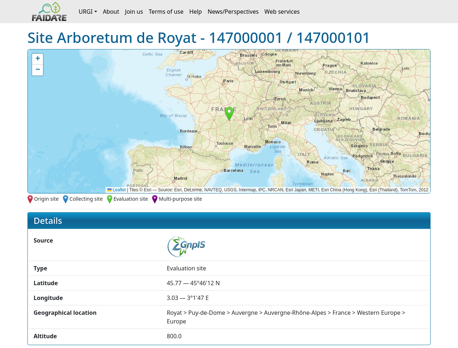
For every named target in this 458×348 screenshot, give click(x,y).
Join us (134, 12)
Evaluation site (130, 198)
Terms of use (166, 12)
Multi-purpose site (180, 198)
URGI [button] (86, 12)
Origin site (46, 198)
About (111, 12)
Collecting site (86, 198)
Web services (282, 12)
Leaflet (116, 189)
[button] (229, 113)
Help (195, 12)
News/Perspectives (233, 12)
